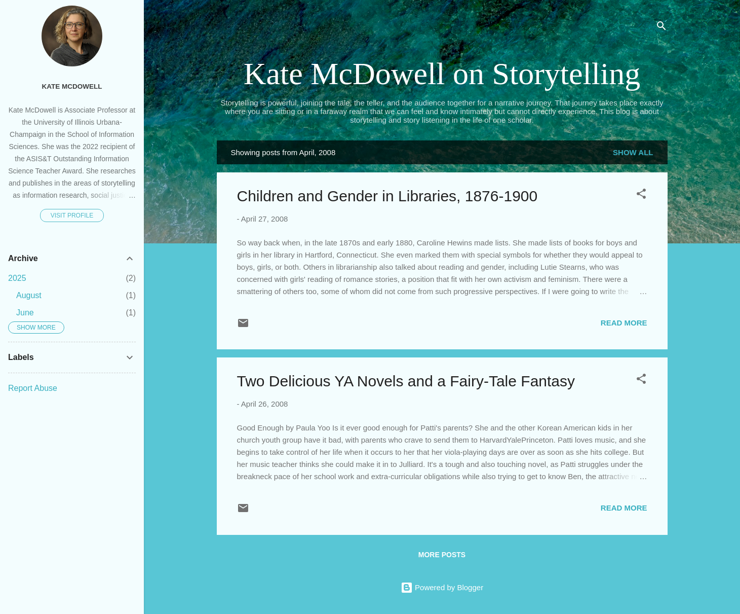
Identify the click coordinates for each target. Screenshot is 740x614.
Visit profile (72, 215)
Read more (624, 322)
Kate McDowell (72, 86)
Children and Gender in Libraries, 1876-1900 (387, 196)
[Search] (661, 27)
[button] (641, 195)
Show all (633, 152)
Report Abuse (32, 388)
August (29, 295)
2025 (17, 278)
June (25, 312)
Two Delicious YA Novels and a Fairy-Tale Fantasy (406, 381)
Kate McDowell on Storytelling (442, 73)
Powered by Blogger (442, 587)
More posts (441, 555)
